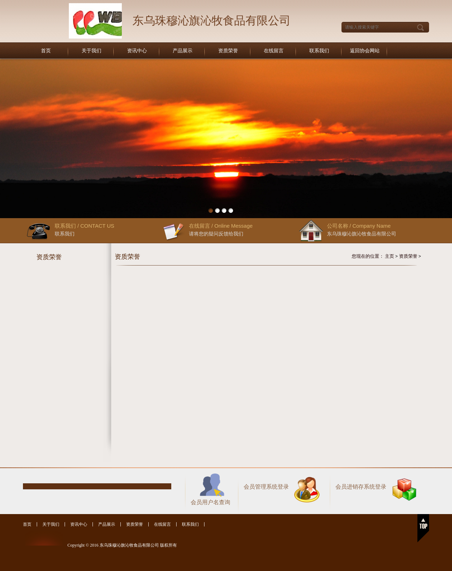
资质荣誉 (228, 50)
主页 (389, 256)
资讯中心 (137, 50)
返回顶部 (423, 528)
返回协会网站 (365, 50)
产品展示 (182, 50)
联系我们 (319, 50)
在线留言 (274, 50)
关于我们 (91, 50)
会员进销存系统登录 (360, 487)
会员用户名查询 (210, 502)
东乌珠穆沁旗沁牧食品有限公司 (211, 20)
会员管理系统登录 (266, 487)
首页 (46, 50)
